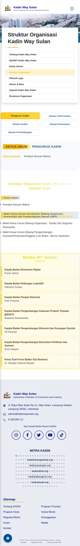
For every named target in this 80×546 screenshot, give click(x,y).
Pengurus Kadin (20, 115)
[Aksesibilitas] (8, 538)
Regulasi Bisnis (11, 517)
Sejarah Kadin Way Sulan (22, 90)
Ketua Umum (16, 66)
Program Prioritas (51, 506)
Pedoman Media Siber (54, 542)
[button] (16, 455)
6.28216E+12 (15, 419)
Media (44, 522)
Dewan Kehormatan (60, 116)
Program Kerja (11, 511)
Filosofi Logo (16, 78)
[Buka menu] (72, 8)
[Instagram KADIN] (16, 435)
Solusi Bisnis (48, 511)
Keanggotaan (48, 517)
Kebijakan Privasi (36, 542)
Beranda (23, 542)
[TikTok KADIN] (61, 435)
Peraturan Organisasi (20, 96)
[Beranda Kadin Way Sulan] (26, 8)
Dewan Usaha (20, 124)
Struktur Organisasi (19, 72)
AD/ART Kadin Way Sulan (22, 60)
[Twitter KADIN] (38, 435)
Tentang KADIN (11, 506)
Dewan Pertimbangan (20, 132)
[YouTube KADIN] (50, 435)
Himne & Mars (16, 84)
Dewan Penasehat (60, 124)
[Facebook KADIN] (27, 435)
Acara (6, 522)
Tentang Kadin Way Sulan (22, 54)
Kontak (7, 528)
